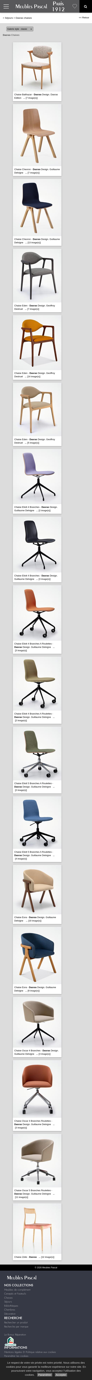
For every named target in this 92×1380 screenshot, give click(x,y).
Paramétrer (44, 1374)
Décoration (10, 1314)
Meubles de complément (17, 1290)
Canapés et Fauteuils (15, 1294)
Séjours (9, 18)
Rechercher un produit (16, 1322)
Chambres (9, 1310)
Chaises (8, 1298)
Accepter (61, 1374)
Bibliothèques (11, 1306)
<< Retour (84, 17)
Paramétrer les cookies (16, 1356)
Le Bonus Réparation (15, 1335)
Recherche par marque (16, 1327)
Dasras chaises (24, 18)
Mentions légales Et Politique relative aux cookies (30, 1352)
